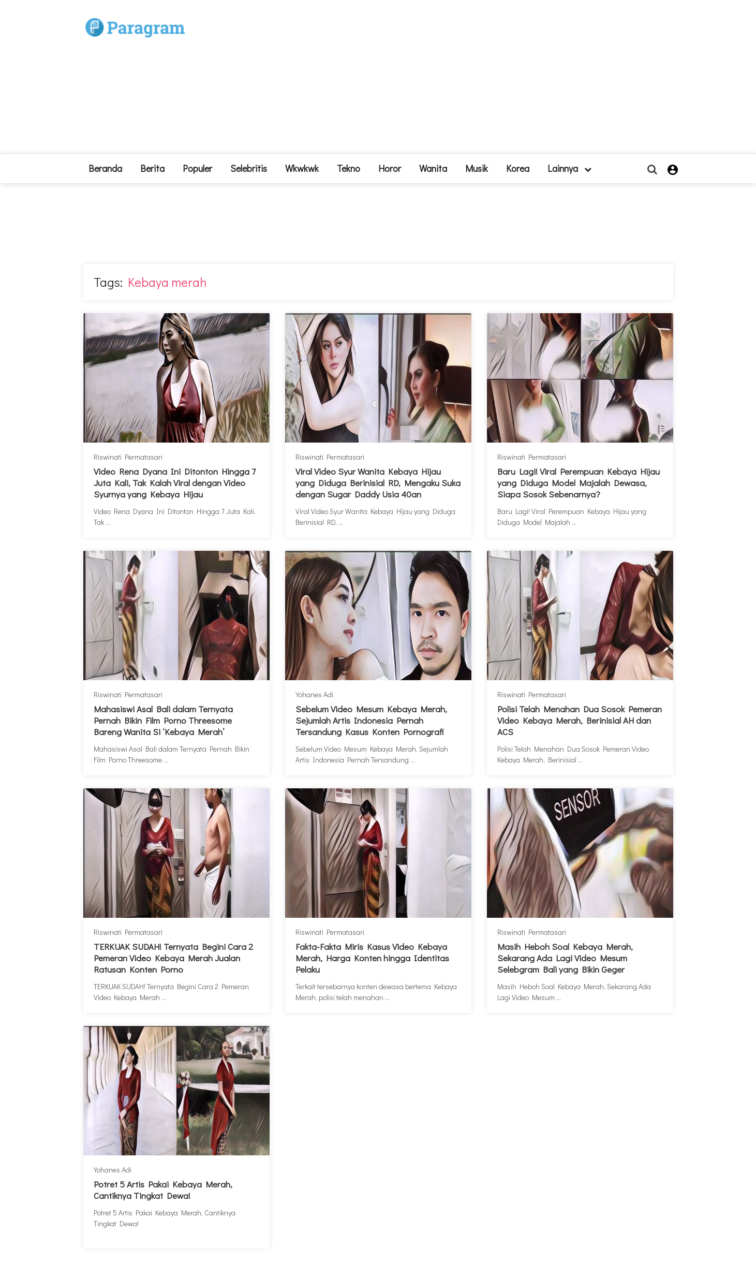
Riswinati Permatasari (128, 457)
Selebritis (248, 168)
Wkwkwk (302, 168)
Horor (389, 168)
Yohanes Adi (314, 694)
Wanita (433, 168)
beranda (105, 168)
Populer (197, 168)
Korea (517, 168)
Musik (476, 168)
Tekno (348, 168)
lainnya (569, 168)
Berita (152, 168)
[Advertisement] (453, 80)
